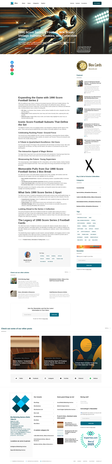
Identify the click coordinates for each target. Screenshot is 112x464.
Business (79, 461)
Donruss (48, 258)
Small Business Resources (83, 220)
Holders (86, 237)
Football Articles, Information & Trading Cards (34, 239)
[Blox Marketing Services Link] (44, 416)
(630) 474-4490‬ (14, 421)
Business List (99, 461)
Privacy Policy (45, 318)
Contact (98, 3)
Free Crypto (80, 240)
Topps (53, 258)
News (90, 217)
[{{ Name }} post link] (71, 424)
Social (94, 223)
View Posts (27, 261)
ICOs (86, 228)
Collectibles (91, 461)
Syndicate (78, 3)
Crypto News (80, 228)
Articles (91, 228)
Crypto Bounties (81, 223)
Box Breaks (50, 261)
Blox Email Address (15, 423)
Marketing (85, 461)
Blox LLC (49, 461)
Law (89, 240)
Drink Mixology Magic (82, 217)
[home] (14, 3)
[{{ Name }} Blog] (60, 425)
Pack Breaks (43, 261)
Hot (78, 231)
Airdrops (89, 223)
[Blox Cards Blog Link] (44, 413)
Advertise (72, 3)
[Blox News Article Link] (44, 409)
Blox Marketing (35, 461)
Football (93, 220)
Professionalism (20, 461)
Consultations (84, 3)
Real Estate (95, 240)
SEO (85, 240)
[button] (29, 3)
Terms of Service (84, 403)
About (23, 3)
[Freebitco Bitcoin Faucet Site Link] (89, 246)
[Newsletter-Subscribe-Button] (91, 423)
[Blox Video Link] (44, 423)
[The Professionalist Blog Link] (44, 406)
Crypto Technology (85, 231)
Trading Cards (60, 258)
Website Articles (94, 237)
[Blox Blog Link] (44, 402)
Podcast (42, 258)
